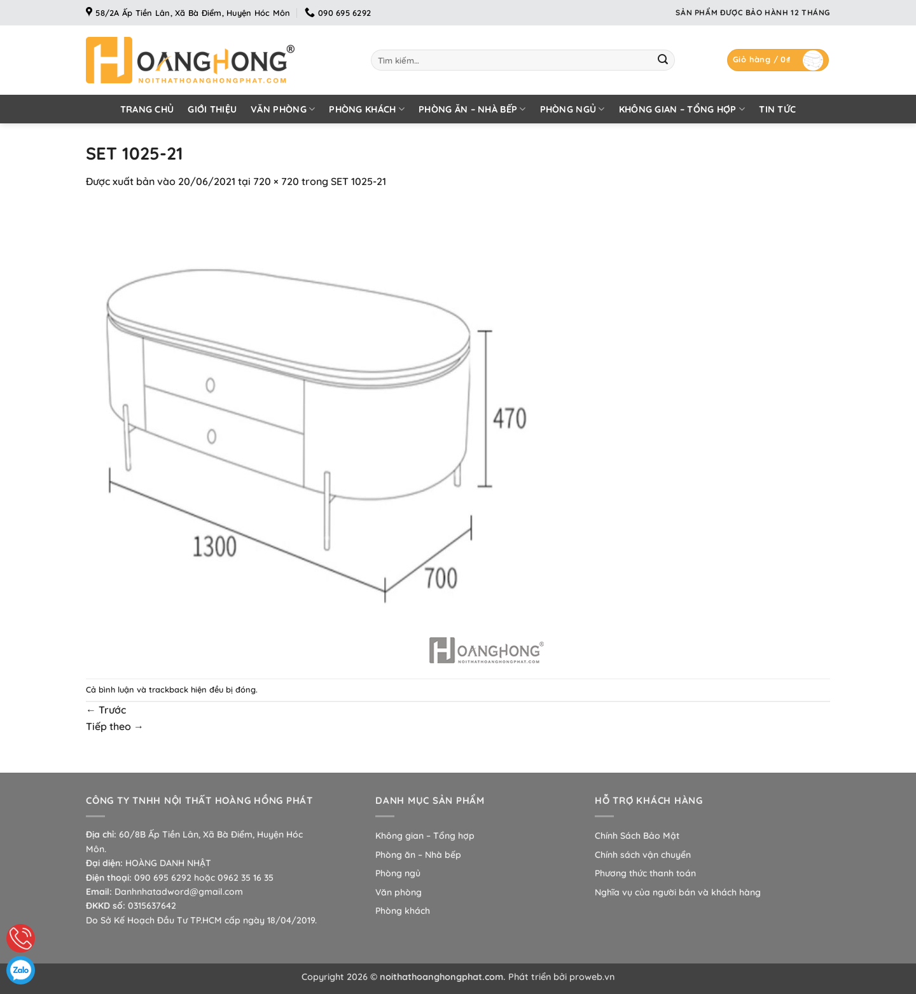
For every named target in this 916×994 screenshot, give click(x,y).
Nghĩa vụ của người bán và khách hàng (678, 892)
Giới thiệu (212, 109)
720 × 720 (276, 181)
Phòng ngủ (572, 109)
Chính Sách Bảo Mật (637, 835)
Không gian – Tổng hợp (682, 109)
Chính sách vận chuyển (643, 854)
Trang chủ (147, 109)
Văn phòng (283, 109)
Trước (106, 709)
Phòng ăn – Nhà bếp (472, 109)
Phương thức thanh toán (645, 873)
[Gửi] (663, 60)
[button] (778, 60)
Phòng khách (367, 109)
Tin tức (777, 109)
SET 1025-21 (358, 181)
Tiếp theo (115, 726)
